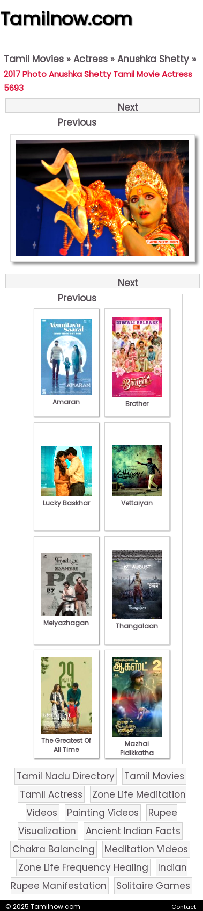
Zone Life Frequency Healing (83, 867)
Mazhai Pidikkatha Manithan (137, 748)
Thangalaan (137, 621)
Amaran (66, 397)
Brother (137, 399)
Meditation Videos (146, 849)
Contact (183, 906)
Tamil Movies (34, 59)
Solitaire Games (153, 885)
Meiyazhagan (66, 618)
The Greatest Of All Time (66, 740)
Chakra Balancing (53, 849)
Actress (90, 59)
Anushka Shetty (153, 59)
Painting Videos (103, 812)
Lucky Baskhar (66, 498)
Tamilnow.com (66, 19)
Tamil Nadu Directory (66, 776)
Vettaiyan (137, 498)
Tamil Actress (51, 794)
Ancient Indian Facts (133, 831)
